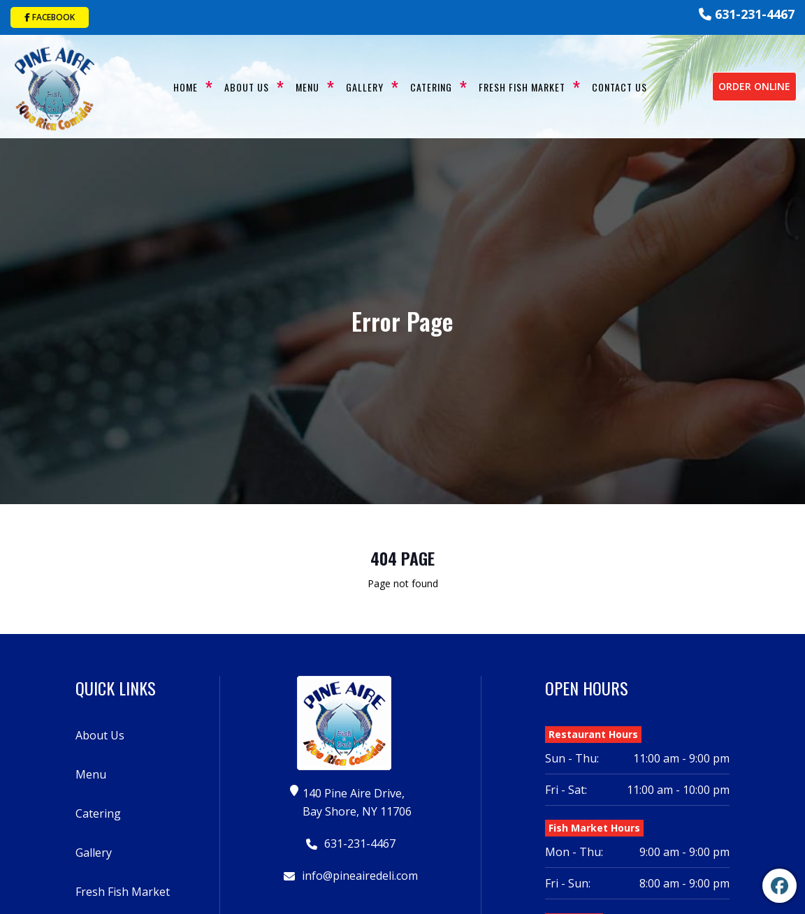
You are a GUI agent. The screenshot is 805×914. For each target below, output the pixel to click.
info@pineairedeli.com (353, 874)
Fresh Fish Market (521, 86)
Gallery (364, 86)
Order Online (754, 85)
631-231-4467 (747, 14)
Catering (430, 86)
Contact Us (618, 86)
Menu (307, 86)
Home (185, 86)
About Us (246, 86)
